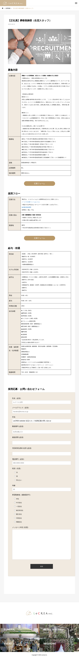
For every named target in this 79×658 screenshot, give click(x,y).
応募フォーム (39, 184)
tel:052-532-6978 (26, 207)
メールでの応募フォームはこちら (31, 202)
